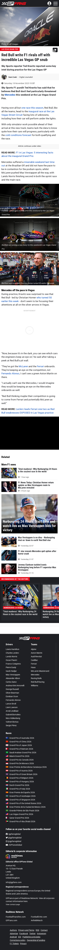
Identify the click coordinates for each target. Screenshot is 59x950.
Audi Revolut (36, 656)
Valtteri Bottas (12, 722)
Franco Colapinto (13, 664)
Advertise (14, 933)
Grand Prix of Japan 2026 (19, 745)
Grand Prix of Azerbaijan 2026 (21, 796)
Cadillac (34, 660)
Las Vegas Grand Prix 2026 (19, 814)
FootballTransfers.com (16, 917)
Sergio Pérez (11, 725)
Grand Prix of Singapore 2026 (20, 800)
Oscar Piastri (11, 660)
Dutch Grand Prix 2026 (17, 785)
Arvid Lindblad (12, 711)
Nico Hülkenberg (13, 718)
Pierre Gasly (11, 667)
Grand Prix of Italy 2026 (18, 789)
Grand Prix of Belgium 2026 (19, 778)
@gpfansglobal (13, 838)
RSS (37, 930)
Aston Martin (36, 653)
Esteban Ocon (12, 696)
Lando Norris (11, 656)
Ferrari (40, 366)
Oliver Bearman (12, 693)
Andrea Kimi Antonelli (15, 685)
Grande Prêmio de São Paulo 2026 (22, 810)
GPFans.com (11, 920)
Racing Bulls (36, 678)
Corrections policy (17, 940)
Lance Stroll (11, 704)
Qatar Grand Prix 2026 (17, 818)
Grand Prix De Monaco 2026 (20, 763)
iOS (19, 937)
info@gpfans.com (13, 882)
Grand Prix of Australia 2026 (20, 738)
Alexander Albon (13, 678)
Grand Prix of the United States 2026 (23, 803)
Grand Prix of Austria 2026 (19, 771)
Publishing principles (31, 937)
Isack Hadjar (11, 671)
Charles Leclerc (12, 653)
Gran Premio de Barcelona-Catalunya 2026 (26, 767)
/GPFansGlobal (14, 845)
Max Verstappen (13, 675)
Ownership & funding (36, 940)
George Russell (12, 689)
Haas (33, 667)
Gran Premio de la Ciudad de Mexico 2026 (26, 807)
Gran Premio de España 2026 (20, 792)
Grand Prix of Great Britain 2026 (21, 774)
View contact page (13, 904)
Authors (13, 930)
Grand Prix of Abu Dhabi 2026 (20, 821)
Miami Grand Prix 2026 (17, 756)
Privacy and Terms (26, 930)
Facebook (23, 933)
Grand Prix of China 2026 (18, 742)
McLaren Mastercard (40, 671)
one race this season (32, 107)
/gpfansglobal (13, 834)
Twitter (32, 933)
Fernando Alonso (10, 373)
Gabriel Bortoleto (13, 714)
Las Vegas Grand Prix (9, 49)
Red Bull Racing (37, 682)
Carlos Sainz (11, 682)
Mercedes (10, 94)
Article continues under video (29, 146)
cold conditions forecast (18, 135)
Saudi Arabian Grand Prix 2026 (21, 752)
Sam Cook (12, 77)
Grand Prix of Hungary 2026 (20, 781)
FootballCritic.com (39, 917)
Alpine (33, 649)
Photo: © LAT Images (9, 44)
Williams (34, 685)
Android (13, 937)
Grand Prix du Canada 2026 (20, 760)
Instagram (41, 933)
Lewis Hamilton (12, 649)
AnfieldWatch (37, 920)
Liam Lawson (12, 707)
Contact (44, 930)
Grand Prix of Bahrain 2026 (19, 749)
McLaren (23, 366)
